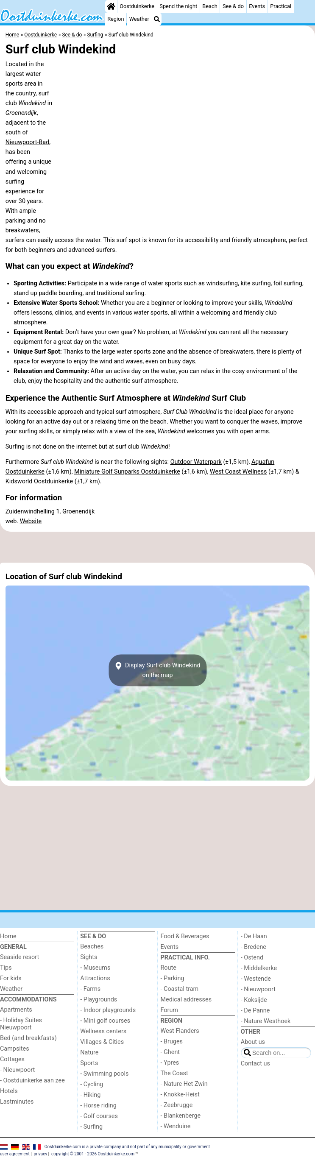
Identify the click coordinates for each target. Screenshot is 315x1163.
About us (253, 1042)
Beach (209, 6)
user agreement (15, 1154)
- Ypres (170, 1062)
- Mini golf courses (105, 1020)
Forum (169, 1010)
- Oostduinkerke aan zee (32, 1080)
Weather (139, 19)
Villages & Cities (102, 1042)
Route (168, 967)
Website (31, 521)
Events (257, 6)
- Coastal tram (180, 989)
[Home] (111, 6)
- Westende (256, 978)
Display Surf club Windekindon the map (157, 670)
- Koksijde (254, 1000)
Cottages (12, 1059)
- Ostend (252, 957)
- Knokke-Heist (180, 1094)
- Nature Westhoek (266, 1021)
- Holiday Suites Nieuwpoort (21, 1024)
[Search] (157, 19)
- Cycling (91, 1084)
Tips (6, 967)
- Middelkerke (259, 968)
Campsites (14, 1048)
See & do (233, 6)
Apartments (16, 1009)
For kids (11, 978)
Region (115, 19)
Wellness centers (103, 1031)
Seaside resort (19, 957)
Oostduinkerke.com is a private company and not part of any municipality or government (127, 1146)
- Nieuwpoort (17, 1070)
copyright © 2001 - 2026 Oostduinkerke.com (92, 1154)
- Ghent (170, 1052)
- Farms (90, 989)
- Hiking (90, 1095)
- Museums (95, 967)
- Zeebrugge (177, 1105)
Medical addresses (186, 999)
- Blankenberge (181, 1115)
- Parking (172, 978)
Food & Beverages (185, 936)
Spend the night (178, 6)
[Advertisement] (157, 547)
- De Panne (255, 1010)
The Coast (174, 1073)
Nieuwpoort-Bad (27, 142)
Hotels (9, 1091)
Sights (88, 957)
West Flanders (180, 1031)
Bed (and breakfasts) (28, 1038)
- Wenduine (176, 1126)
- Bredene (253, 947)
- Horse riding (98, 1105)
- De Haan (254, 936)
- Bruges (172, 1041)
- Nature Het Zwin (184, 1084)
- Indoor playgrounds (108, 1010)
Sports (89, 1063)
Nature (89, 1052)
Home (8, 936)
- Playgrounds (98, 999)
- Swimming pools (104, 1073)
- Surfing (91, 1126)
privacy (40, 1154)
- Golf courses (99, 1116)
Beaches (91, 946)
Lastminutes (16, 1101)
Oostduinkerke (137, 6)
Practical (280, 6)
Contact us (255, 1063)
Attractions (95, 978)
